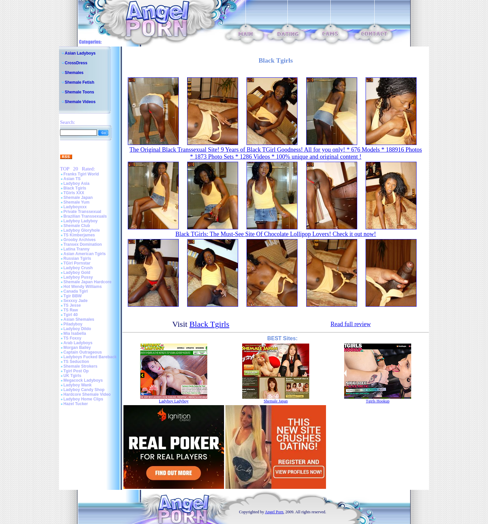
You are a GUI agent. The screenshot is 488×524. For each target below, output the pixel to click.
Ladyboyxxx (75, 207)
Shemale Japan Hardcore (87, 282)
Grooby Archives (79, 239)
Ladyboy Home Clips (83, 399)
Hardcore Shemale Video (87, 394)
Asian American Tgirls (84, 253)
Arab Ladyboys (78, 343)
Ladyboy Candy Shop (84, 389)
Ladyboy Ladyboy (80, 221)
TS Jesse (72, 305)
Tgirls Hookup (377, 401)
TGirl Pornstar (77, 263)
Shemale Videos (80, 101)
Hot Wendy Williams (82, 286)
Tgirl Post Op (76, 371)
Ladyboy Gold (76, 272)
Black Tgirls (74, 188)
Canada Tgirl (75, 291)
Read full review (350, 324)
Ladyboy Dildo (77, 328)
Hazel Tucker (75, 403)
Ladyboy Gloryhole (81, 230)
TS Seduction (76, 361)
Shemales (74, 72)
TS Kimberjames (79, 235)
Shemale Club (76, 225)
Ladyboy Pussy (78, 277)
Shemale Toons (79, 92)
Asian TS (71, 178)
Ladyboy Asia (76, 183)
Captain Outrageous (82, 352)
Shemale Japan (78, 197)
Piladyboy (73, 324)
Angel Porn (274, 512)
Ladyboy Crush (78, 268)
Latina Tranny (76, 249)
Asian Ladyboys (80, 53)
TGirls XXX (73, 193)
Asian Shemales (78, 319)
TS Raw (70, 310)
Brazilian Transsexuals (85, 216)
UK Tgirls (72, 375)
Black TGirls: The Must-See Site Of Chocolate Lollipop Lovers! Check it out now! (275, 234)
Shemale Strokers (80, 366)
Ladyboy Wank (77, 385)
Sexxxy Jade (75, 300)
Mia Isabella (74, 333)
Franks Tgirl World (81, 174)
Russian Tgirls (77, 258)
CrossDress (76, 63)
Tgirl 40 (70, 314)
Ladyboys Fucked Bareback (90, 357)
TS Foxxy (72, 338)
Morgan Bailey (77, 347)
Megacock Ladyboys (83, 380)
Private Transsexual (82, 211)
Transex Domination (82, 244)
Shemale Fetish (79, 82)
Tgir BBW (72, 296)
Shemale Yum (76, 202)
